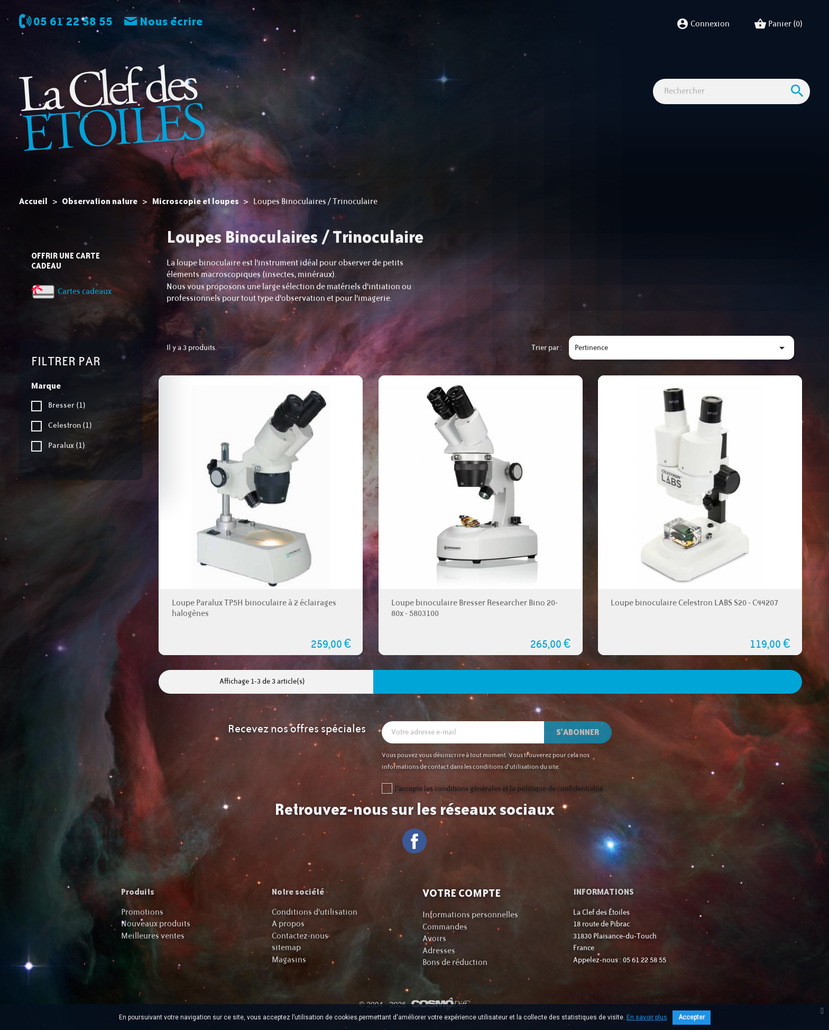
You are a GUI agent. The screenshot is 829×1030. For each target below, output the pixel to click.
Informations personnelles (470, 915)
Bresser (67, 405)
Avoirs (434, 939)
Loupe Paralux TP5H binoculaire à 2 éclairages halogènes (254, 608)
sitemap (286, 948)
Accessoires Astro (504, 74)
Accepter (691, 1017)
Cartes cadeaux (683, 74)
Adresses (438, 951)
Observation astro (289, 74)
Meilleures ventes (153, 936)
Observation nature (420, 74)
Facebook (414, 841)
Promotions (142, 912)
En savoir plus (647, 1017)
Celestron (70, 425)
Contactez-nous (300, 936)
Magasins (289, 960)
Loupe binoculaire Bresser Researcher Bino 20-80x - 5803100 (474, 608)
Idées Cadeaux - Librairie (595, 74)
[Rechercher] (731, 111)
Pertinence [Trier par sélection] (681, 348)
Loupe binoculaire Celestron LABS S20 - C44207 (694, 603)
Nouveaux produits (155, 924)
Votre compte (461, 893)
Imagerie (353, 74)
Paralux (66, 445)
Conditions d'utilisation (314, 912)
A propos (288, 924)
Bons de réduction (454, 963)
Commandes (444, 927)
